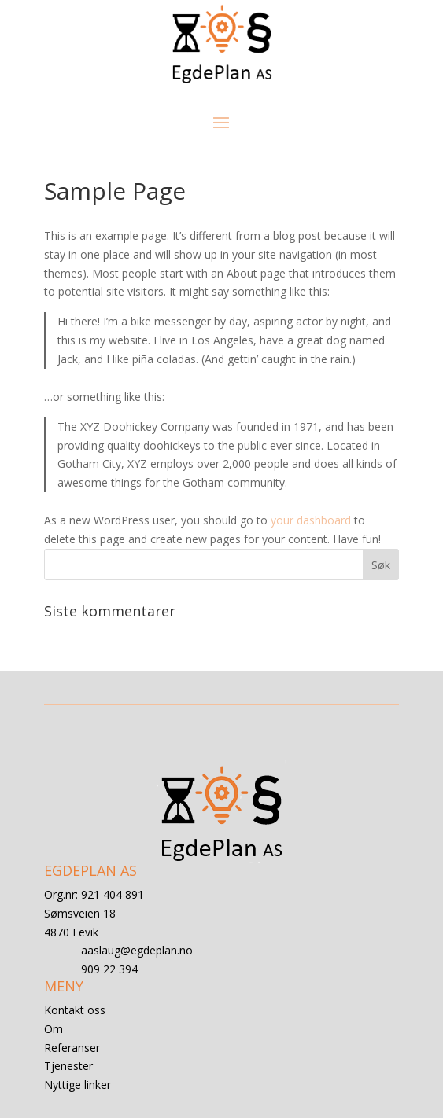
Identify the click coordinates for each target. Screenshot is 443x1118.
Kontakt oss (74, 1009)
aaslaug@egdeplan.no (137, 950)
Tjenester (68, 1065)
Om (53, 1028)
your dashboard (311, 520)
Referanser (72, 1047)
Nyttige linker (77, 1084)
